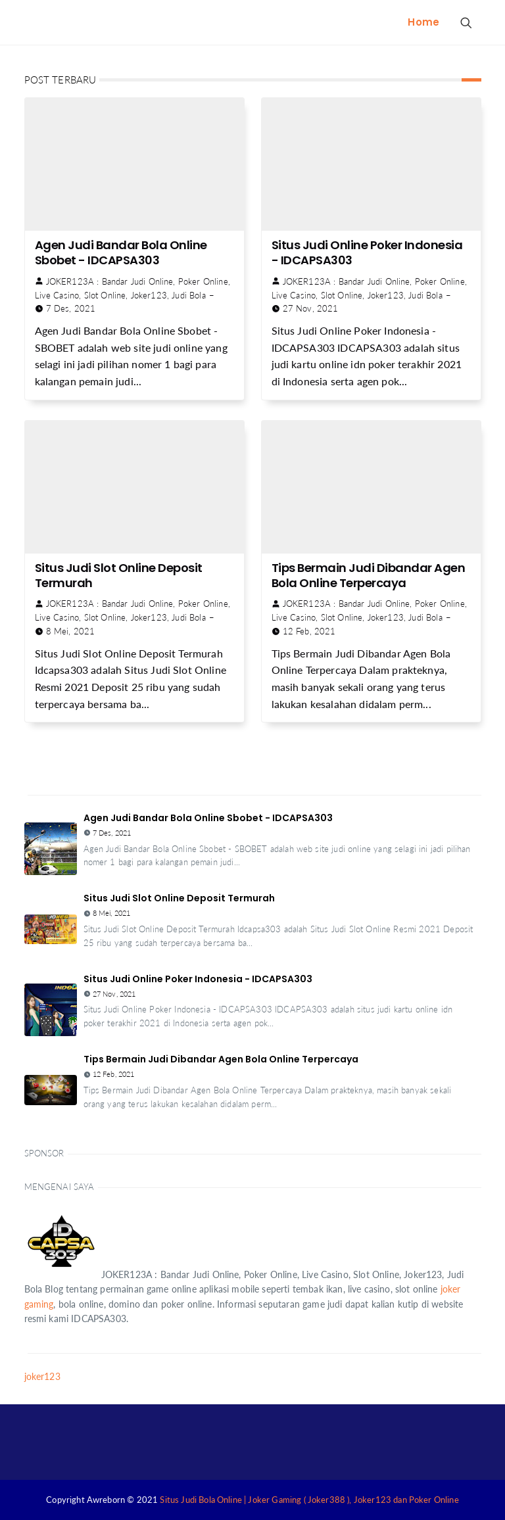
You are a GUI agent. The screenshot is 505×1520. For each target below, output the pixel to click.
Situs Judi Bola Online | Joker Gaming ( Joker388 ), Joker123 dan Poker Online (309, 1499)
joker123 (42, 1376)
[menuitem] (423, 22)
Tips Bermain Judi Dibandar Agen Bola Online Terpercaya (369, 575)
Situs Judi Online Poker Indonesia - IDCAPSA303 (367, 252)
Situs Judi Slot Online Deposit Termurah (119, 575)
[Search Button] (465, 22)
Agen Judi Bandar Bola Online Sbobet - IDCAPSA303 (121, 252)
